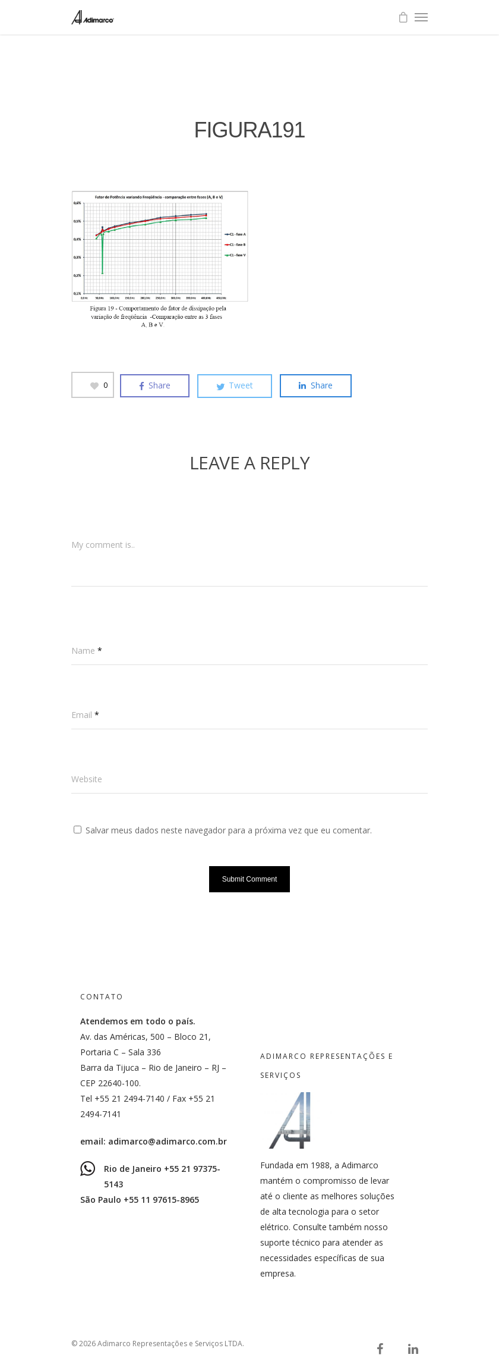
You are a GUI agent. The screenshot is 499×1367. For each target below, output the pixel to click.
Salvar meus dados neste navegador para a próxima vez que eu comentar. (229, 830)
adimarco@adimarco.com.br (167, 1141)
